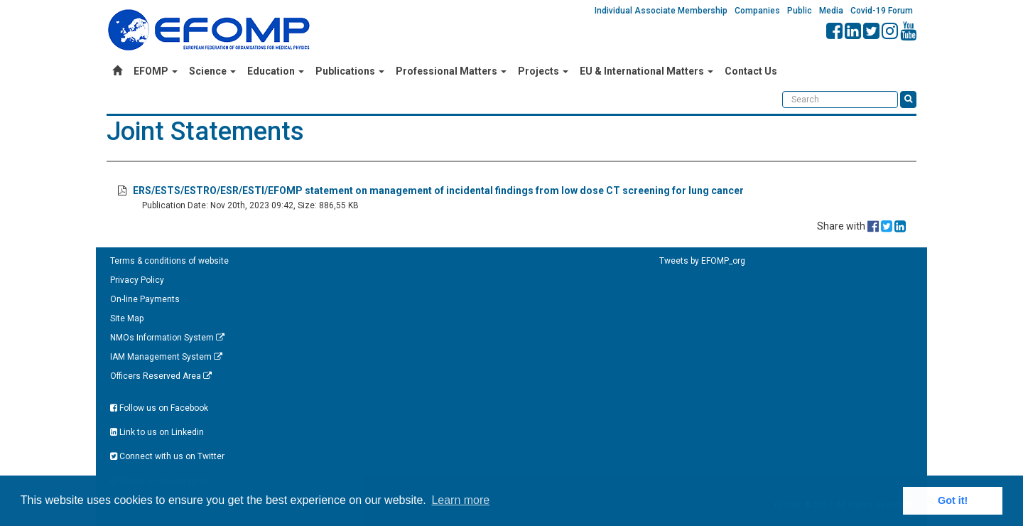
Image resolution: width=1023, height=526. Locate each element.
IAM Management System (166, 357)
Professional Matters (451, 71)
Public (799, 11)
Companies (757, 11)
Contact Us (751, 71)
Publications (349, 71)
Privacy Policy (137, 280)
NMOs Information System (167, 338)
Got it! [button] (953, 500)
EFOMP (156, 71)
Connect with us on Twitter (167, 456)
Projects (543, 71)
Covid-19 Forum (881, 11)
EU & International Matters (646, 71)
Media (831, 11)
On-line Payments (145, 299)
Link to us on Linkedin (157, 432)
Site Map (127, 318)
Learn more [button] (460, 500)
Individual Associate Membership (661, 11)
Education (275, 71)
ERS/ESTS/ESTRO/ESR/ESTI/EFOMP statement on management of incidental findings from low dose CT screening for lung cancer (438, 190)
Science (212, 71)
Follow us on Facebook (159, 408)
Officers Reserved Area (161, 376)
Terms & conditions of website (169, 261)
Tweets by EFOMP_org (702, 261)
